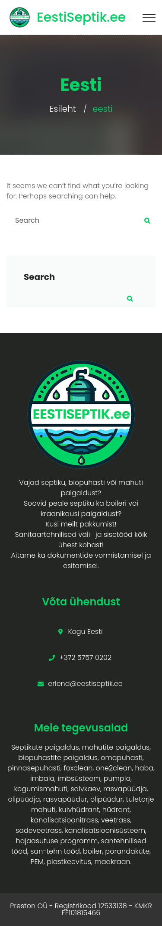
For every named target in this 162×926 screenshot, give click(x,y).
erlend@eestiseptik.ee (85, 684)
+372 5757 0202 (85, 658)
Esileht (62, 109)
